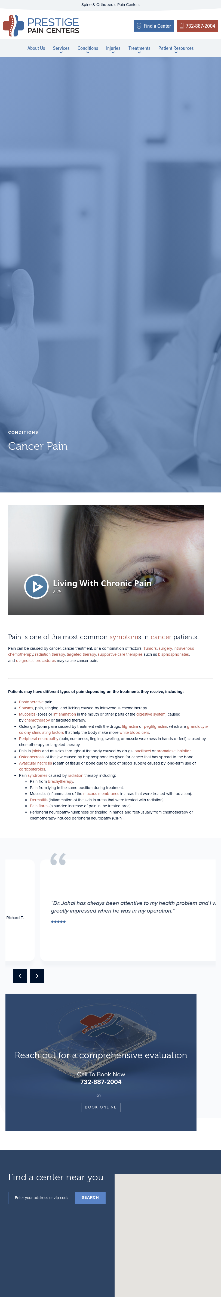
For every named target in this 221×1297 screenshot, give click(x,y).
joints (36, 751)
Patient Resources (176, 49)
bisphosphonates (173, 654)
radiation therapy (50, 654)
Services (61, 49)
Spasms (26, 708)
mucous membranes (101, 794)
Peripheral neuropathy (38, 739)
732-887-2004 (101, 1081)
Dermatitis (39, 800)
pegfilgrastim (155, 726)
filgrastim (130, 726)
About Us (36, 48)
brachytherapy (60, 781)
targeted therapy (81, 654)
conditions (23, 432)
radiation (75, 775)
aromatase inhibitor (174, 751)
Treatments (139, 49)
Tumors (150, 648)
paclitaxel (142, 751)
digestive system (150, 714)
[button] (20, 976)
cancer (161, 637)
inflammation (64, 714)
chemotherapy (37, 720)
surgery (165, 648)
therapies (134, 654)
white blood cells (134, 732)
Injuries (113, 49)
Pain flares (39, 806)
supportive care (111, 654)
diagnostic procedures (36, 661)
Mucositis (27, 714)
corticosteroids (32, 769)
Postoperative (31, 702)
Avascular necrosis (35, 763)
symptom (124, 637)
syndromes (37, 775)
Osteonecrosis (31, 757)
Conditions (88, 49)
